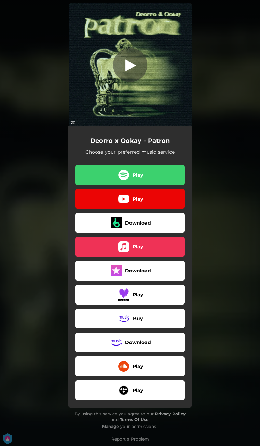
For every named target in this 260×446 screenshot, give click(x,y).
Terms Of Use (134, 419)
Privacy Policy (170, 413)
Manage (110, 426)
